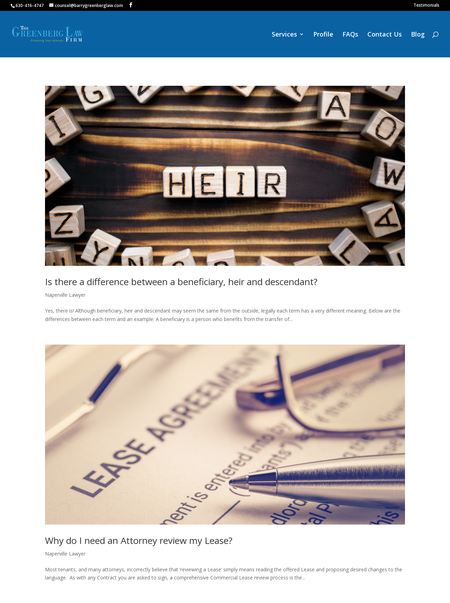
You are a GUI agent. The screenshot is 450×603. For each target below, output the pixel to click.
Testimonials (426, 5)
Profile (323, 35)
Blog (418, 35)
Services (284, 35)
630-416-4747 (29, 5)
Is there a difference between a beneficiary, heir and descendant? (181, 281)
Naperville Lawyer (65, 294)
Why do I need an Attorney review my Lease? (138, 540)
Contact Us (384, 35)
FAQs (350, 35)
